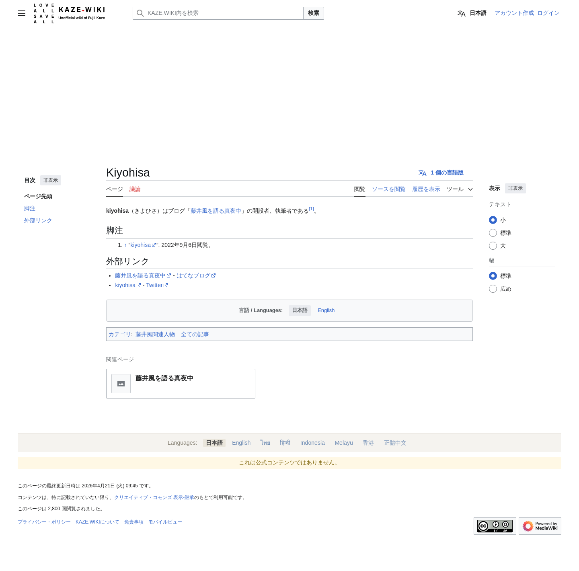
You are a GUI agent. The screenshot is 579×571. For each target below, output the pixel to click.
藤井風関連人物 (155, 334)
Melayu (344, 443)
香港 (368, 443)
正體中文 (395, 443)
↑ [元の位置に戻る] (125, 245)
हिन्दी (285, 443)
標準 (505, 233)
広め (505, 289)
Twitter (154, 285)
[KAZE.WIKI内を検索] (218, 13)
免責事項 (134, 522)
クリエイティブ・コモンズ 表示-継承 (154, 497)
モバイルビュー (165, 522)
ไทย (265, 443)
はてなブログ (193, 275)
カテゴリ (120, 334)
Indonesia (312, 443)
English (326, 310)
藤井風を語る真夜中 (216, 210)
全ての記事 (195, 334)
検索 (313, 13)
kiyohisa (140, 245)
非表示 (50, 180)
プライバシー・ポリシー (44, 522)
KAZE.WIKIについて (97, 522)
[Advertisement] (289, 87)
